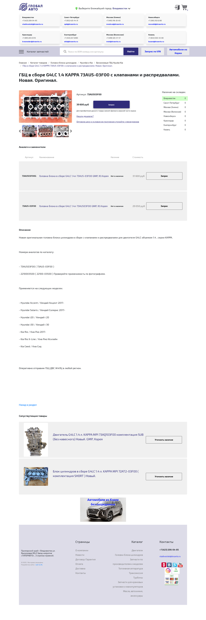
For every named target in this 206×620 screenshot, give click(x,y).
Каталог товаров (38, 62)
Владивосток (28, 17)
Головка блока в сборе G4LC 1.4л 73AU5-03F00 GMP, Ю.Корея (74, 175)
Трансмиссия (136, 573)
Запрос (111, 105)
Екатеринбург (70, 35)
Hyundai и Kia (86, 62)
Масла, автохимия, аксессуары (133, 593)
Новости (79, 554)
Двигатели (137, 550)
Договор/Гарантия (85, 559)
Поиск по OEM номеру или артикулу (83, 51)
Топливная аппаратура (130, 568)
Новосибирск (154, 17)
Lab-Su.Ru (39, 565)
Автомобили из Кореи (178, 51)
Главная (23, 62)
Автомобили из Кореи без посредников (103, 502)
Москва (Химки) (113, 17)
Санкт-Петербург (72, 17)
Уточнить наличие (164, 439)
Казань (151, 35)
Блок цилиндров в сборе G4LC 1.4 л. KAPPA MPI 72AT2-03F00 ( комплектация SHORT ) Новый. (96, 473)
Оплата (79, 564)
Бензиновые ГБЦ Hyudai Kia (109, 62)
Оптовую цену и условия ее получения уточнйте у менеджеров (107, 121)
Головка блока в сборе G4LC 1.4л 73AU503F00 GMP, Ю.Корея (73, 206)
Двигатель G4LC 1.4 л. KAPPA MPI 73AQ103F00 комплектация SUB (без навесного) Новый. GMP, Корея (98, 437)
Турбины (138, 577)
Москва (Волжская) (115, 35)
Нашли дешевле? (85, 116)
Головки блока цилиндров (63, 62)
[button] (19, 131)
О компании (81, 550)
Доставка (80, 568)
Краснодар (27, 35)
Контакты (80, 573)
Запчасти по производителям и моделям (128, 561)
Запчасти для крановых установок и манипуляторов (128, 584)
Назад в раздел (28, 405)
